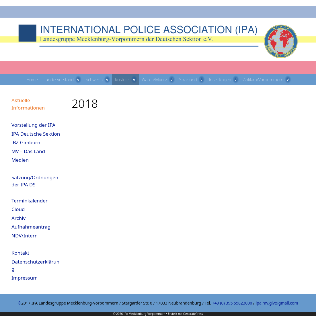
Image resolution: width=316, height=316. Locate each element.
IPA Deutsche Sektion (35, 133)
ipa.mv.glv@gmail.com (277, 303)
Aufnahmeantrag (30, 226)
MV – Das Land (28, 151)
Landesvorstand (63, 79)
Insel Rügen (225, 79)
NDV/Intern (24, 235)
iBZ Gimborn (25, 142)
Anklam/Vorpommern (267, 79)
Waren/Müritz (159, 79)
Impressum (24, 277)
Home (32, 79)
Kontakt (20, 252)
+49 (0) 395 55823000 (232, 303)
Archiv (18, 218)
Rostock (127, 79)
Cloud (18, 209)
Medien (20, 160)
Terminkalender (29, 200)
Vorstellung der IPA (33, 125)
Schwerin (99, 79)
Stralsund (192, 79)
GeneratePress (193, 314)
